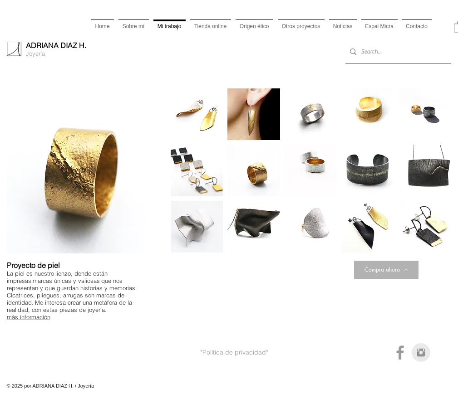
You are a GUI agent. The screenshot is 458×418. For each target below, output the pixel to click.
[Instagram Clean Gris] (421, 352)
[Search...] (396, 52)
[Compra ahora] (386, 270)
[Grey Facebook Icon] (400, 352)
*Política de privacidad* (234, 352)
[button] (197, 114)
